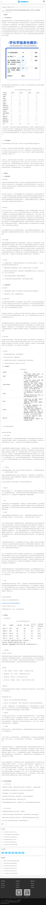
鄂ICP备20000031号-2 (5, 903)
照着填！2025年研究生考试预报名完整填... (12, 860)
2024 (19, 852)
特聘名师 (2, 887)
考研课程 (17, 885)
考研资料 (17, 883)
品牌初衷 (2, 883)
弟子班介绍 (3, 885)
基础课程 (32, 883)
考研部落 (17, 887)
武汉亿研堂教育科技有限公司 (13, 901)
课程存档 (19, 900)
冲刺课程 (32, 887)
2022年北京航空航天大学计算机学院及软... (12, 834)
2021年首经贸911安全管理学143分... (10, 865)
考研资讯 (4, 7)
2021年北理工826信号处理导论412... (10, 842)
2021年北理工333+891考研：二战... (10, 832)
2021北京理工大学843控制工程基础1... (11, 844)
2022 (13, 852)
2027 (3, 852)
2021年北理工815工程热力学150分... (10, 868)
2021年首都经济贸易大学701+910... (10, 839)
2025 (23, 852)
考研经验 (9, 7)
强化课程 (32, 885)
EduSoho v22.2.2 (8, 900)
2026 (6, 852)
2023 (16, 852)
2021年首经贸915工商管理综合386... (10, 837)
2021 (9, 852)
